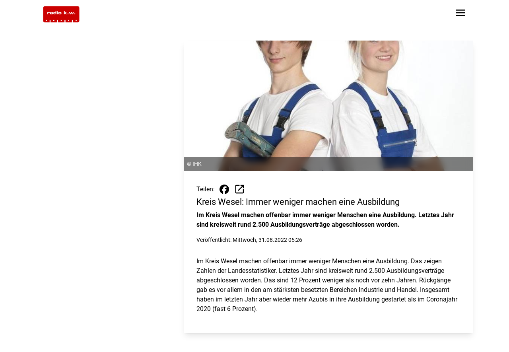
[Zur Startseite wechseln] (61, 14)
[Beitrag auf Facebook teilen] (224, 189)
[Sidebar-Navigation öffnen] (460, 14)
